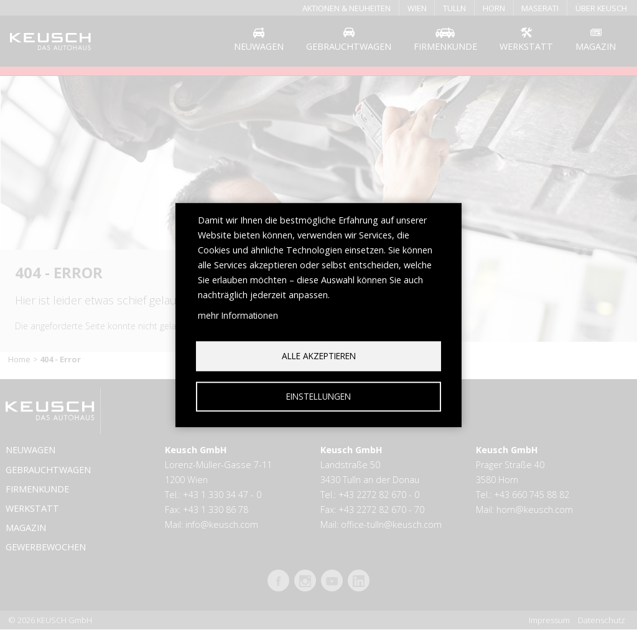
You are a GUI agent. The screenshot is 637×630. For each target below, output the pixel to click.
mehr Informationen (238, 315)
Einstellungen (318, 396)
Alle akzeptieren (319, 356)
